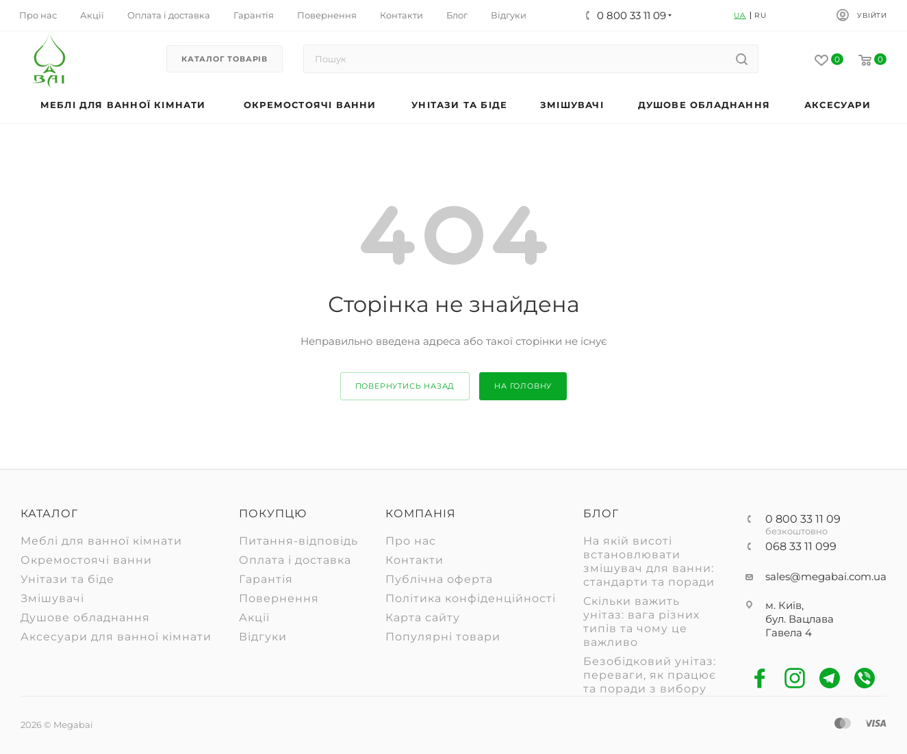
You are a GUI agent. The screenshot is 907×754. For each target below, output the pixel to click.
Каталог (49, 513)
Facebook (760, 678)
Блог (601, 513)
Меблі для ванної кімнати (101, 540)
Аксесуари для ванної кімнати (116, 636)
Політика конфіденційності (470, 598)
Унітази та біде (67, 579)
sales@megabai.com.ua (825, 576)
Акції (254, 617)
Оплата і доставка (295, 560)
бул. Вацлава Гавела (799, 625)
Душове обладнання (85, 617)
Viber (865, 678)
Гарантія (266, 579)
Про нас (410, 540)
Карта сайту (422, 617)
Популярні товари (442, 636)
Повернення (279, 598)
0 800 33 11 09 (803, 519)
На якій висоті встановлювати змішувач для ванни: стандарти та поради (649, 561)
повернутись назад (405, 386)
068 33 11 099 (800, 546)
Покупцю (273, 513)
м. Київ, (784, 605)
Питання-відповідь (298, 540)
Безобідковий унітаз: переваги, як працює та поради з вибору (649, 675)
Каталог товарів (224, 59)
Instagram (795, 678)
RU (760, 15)
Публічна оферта (439, 579)
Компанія (420, 513)
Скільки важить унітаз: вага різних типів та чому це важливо (641, 622)
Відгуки (263, 636)
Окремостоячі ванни (86, 560)
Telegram (830, 678)
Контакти (414, 560)
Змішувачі (52, 598)
